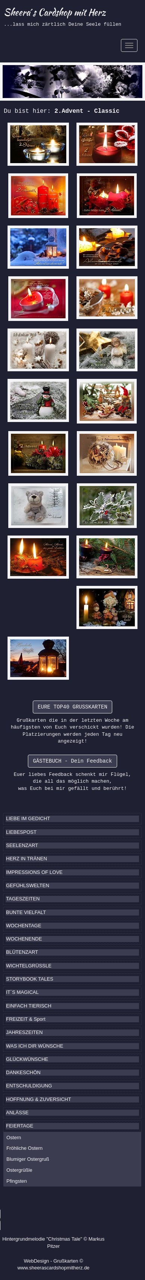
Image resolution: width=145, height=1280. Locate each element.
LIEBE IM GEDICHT (28, 818)
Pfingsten (16, 1181)
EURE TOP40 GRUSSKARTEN (72, 707)
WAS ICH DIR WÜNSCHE (34, 1046)
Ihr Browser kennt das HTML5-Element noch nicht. (56, 1220)
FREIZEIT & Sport (26, 1019)
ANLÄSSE (17, 1112)
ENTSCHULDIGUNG (29, 1085)
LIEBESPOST (21, 832)
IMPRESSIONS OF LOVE (34, 872)
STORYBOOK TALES (29, 979)
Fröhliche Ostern (24, 1148)
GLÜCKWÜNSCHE (27, 1059)
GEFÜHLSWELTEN (27, 885)
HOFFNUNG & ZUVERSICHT (38, 1099)
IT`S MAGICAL (22, 992)
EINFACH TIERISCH (28, 1006)
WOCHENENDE (24, 939)
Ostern (13, 1137)
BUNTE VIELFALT (26, 912)
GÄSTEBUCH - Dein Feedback (72, 761)
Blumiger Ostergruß (27, 1159)
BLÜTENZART (22, 952)
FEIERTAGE (19, 1126)
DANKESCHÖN (23, 1072)
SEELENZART (22, 845)
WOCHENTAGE (23, 925)
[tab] (72, 818)
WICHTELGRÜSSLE (29, 966)
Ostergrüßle (19, 1170)
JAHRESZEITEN (24, 1032)
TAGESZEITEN (23, 899)
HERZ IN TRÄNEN (26, 858)
